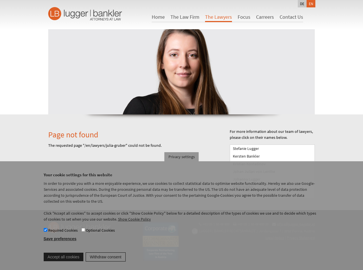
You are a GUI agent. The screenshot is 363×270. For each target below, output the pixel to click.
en (311, 3)
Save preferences (60, 243)
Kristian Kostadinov (249, 163)
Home (158, 17)
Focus (244, 17)
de (302, 3)
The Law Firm (184, 17)
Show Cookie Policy (134, 223)
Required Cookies (63, 234)
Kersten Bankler (246, 156)
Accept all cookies (63, 261)
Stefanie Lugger (246, 148)
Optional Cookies (100, 234)
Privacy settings (181, 161)
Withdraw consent (105, 261)
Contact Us (291, 17)
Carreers (265, 17)
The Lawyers (218, 17)
